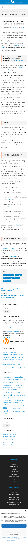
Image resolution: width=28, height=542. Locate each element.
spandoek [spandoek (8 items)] (10, 405)
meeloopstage (9, 275)
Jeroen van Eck (18, 60)
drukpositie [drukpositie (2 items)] (10, 385)
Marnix (3, 35)
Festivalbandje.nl (14, 504)
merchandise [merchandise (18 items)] (8, 395)
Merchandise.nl (14, 492)
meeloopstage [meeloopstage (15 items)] (18, 392)
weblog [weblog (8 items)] (23, 411)
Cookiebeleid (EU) (8, 439)
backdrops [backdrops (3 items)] (5, 377)
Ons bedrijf (12, 256)
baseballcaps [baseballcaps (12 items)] (13, 377)
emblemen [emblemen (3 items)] (15, 385)
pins (16, 326)
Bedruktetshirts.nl (14, 497)
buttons (21, 326)
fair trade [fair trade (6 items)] (20, 385)
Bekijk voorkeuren (14, 534)
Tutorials (4, 14)
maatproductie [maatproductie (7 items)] (7, 392)
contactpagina (7, 337)
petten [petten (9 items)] (8, 398)
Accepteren (14, 526)
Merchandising (5, 11)
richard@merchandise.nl (8, 248)
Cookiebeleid (3, 537)
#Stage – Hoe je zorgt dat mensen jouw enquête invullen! (12, 296)
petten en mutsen (8, 328)
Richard (24, 27)
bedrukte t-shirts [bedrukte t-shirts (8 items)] (8, 379)
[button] (26, 510)
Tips (25, 11)
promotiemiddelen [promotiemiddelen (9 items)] (9, 400)
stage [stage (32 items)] (6, 407)
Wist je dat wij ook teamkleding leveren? (14, 368)
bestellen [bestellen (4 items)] (16, 379)
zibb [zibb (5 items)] (10, 414)
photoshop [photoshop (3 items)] (13, 398)
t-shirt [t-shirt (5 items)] (10, 408)
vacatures (15, 27)
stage (19, 275)
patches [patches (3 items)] (23, 395)
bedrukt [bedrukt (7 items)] (20, 377)
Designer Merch (14, 14)
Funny (14, 469)
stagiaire (16, 277)
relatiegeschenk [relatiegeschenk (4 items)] (20, 400)
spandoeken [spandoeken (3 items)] (16, 405)
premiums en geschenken (12, 331)
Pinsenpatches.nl (14, 499)
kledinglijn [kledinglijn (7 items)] (16, 390)
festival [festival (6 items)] (5, 387)
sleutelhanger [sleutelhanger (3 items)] (16, 402)
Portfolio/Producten (16, 11)
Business (24, 14)
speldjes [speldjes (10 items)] (22, 405)
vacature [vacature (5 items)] (12, 411)
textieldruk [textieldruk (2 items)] (19, 408)
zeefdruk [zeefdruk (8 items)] (6, 414)
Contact (25, 537)
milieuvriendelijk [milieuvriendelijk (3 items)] (18, 395)
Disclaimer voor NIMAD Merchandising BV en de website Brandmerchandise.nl (13, 539)
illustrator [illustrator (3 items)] (5, 389)
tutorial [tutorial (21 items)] (6, 411)
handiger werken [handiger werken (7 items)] (16, 387)
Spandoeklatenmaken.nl (14, 502)
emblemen (12, 326)
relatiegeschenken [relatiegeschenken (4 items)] (7, 402)
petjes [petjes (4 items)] (4, 398)
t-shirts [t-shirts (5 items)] (14, 408)
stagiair (7, 277)
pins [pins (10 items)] (18, 398)
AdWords (6, 206)
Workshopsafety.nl (14, 494)
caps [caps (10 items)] (16, 382)
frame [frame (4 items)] (9, 387)
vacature (7, 280)
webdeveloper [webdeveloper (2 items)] (17, 411)
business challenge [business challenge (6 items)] (8, 382)
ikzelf (17, 225)
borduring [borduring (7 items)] (22, 379)
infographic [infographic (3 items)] (10, 389)
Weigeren (14, 530)
